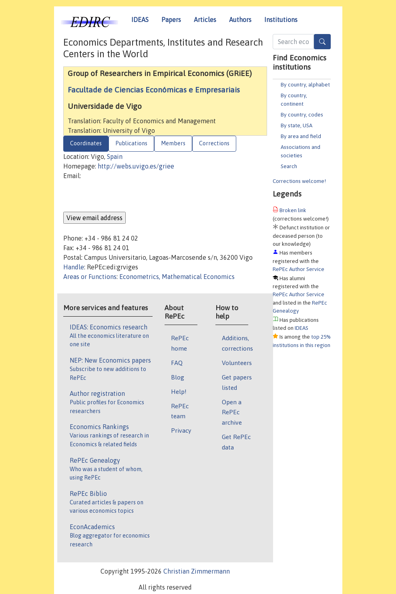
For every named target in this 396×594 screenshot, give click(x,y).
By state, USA (296, 125)
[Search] (322, 41)
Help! (179, 391)
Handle (73, 267)
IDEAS (140, 19)
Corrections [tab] (214, 143)
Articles (205, 19)
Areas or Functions (90, 276)
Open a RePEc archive (232, 412)
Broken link (292, 210)
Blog (177, 377)
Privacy (181, 430)
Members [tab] (173, 143)
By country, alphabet (305, 84)
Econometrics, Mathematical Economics (177, 276)
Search (289, 166)
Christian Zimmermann (196, 571)
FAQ (177, 362)
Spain (115, 156)
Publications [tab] (131, 143)
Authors (240, 19)
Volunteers (237, 362)
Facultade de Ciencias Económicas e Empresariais (154, 89)
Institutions (281, 19)
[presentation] (124, 196)
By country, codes (302, 114)
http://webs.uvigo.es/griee (136, 166)
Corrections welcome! (299, 181)
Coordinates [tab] (86, 143)
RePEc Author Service (298, 269)
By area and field (301, 136)
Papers (171, 19)
